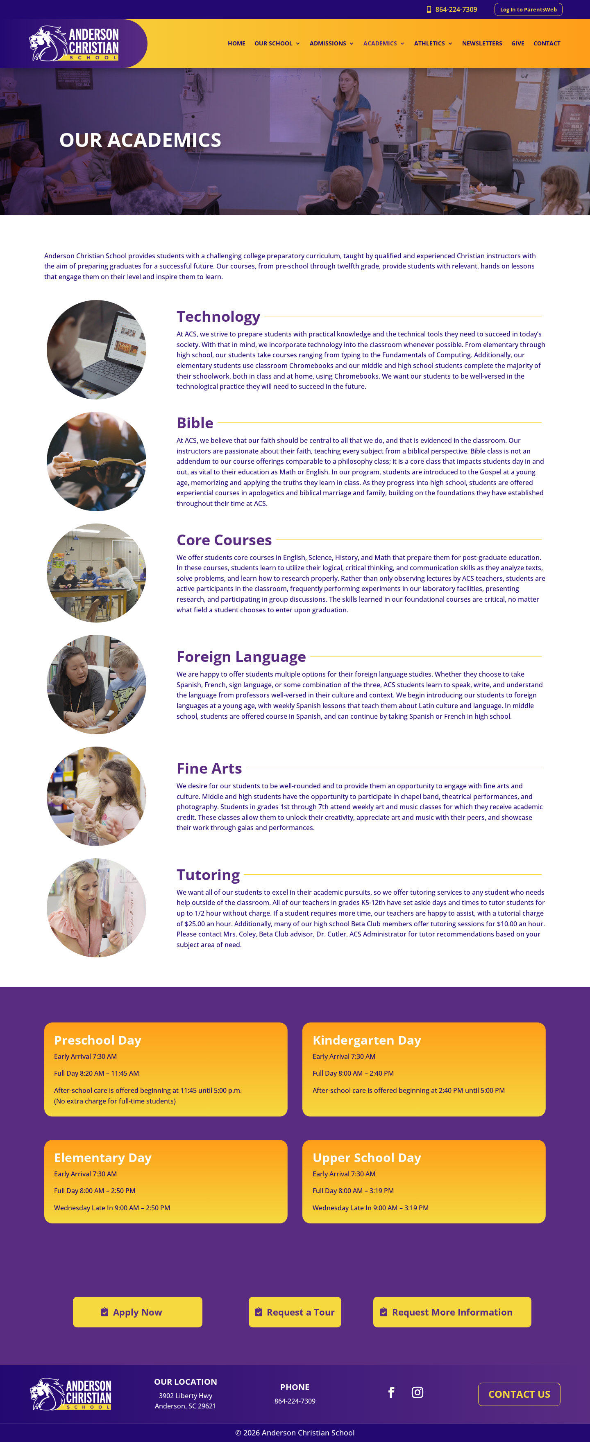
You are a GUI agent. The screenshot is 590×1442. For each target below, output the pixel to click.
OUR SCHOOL (273, 44)
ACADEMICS (380, 44)
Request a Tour (301, 1312)
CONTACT (546, 44)
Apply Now (137, 1312)
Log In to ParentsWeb (528, 9)
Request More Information (452, 1312)
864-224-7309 (456, 9)
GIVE (517, 44)
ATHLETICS (429, 44)
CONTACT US (519, 1394)
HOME (236, 44)
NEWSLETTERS (482, 44)
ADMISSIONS (328, 44)
